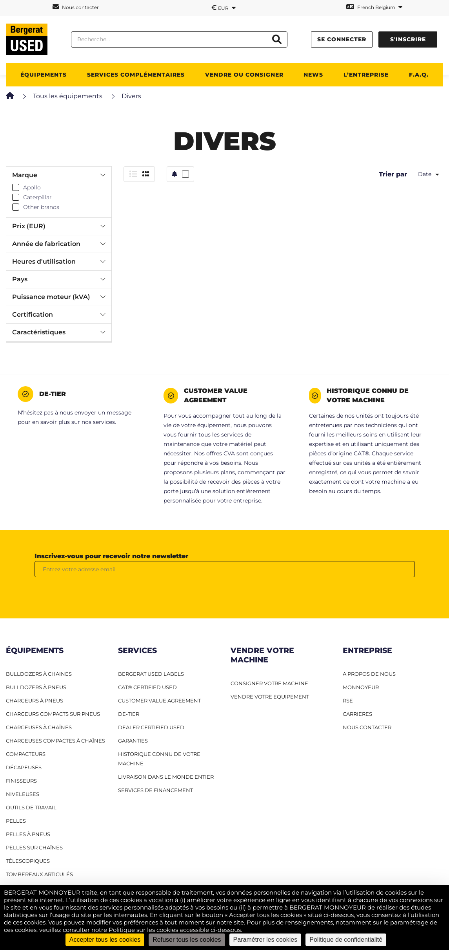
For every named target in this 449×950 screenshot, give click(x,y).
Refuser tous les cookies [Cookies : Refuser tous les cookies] (187, 939)
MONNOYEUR (361, 687)
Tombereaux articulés (39, 874)
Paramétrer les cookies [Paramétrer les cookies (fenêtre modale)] (265, 939)
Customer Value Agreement (159, 700)
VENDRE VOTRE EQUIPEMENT (270, 696)
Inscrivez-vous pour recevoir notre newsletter (111, 556)
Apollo (32, 187)
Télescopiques (28, 861)
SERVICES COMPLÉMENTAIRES (136, 74)
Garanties (133, 740)
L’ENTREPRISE (366, 74)
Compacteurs (25, 754)
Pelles (16, 821)
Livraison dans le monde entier (166, 777)
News (313, 74)
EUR (223, 7)
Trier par (393, 174)
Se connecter (341, 39)
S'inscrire (408, 39)
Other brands (41, 207)
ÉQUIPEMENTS (43, 74)
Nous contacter (76, 7)
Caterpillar (37, 197)
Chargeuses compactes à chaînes (55, 740)
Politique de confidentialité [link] (345, 939)
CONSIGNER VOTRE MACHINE (269, 683)
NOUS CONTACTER (367, 727)
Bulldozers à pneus (36, 687)
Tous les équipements (67, 96)
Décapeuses (24, 767)
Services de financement (155, 790)
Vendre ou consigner (244, 74)
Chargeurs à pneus (34, 700)
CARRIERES (357, 714)
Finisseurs (21, 781)
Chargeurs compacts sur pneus (53, 714)
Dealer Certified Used (151, 727)
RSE (348, 700)
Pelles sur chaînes (34, 847)
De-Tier (128, 714)
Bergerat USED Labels (151, 674)
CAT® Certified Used (147, 687)
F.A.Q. (419, 74)
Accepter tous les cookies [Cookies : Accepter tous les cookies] (104, 939)
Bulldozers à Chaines (39, 674)
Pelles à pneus (28, 834)
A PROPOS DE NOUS (369, 674)
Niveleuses (22, 794)
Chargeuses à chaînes (39, 727)
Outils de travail (31, 807)
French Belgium (374, 7)
